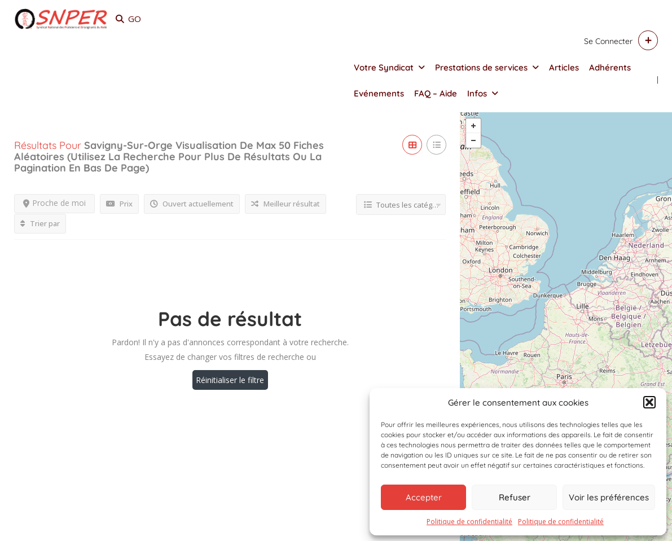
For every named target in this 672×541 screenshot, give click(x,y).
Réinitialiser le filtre (230, 380)
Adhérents (610, 67)
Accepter (424, 497)
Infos (477, 93)
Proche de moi (54, 202)
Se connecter (608, 41)
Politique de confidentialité (469, 521)
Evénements (379, 93)
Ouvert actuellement (192, 204)
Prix (119, 204)
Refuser (514, 497)
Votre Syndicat (384, 67)
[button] (649, 402)
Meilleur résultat (285, 204)
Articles (564, 67)
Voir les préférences (609, 497)
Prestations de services (481, 67)
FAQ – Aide (435, 93)
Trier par (40, 223)
